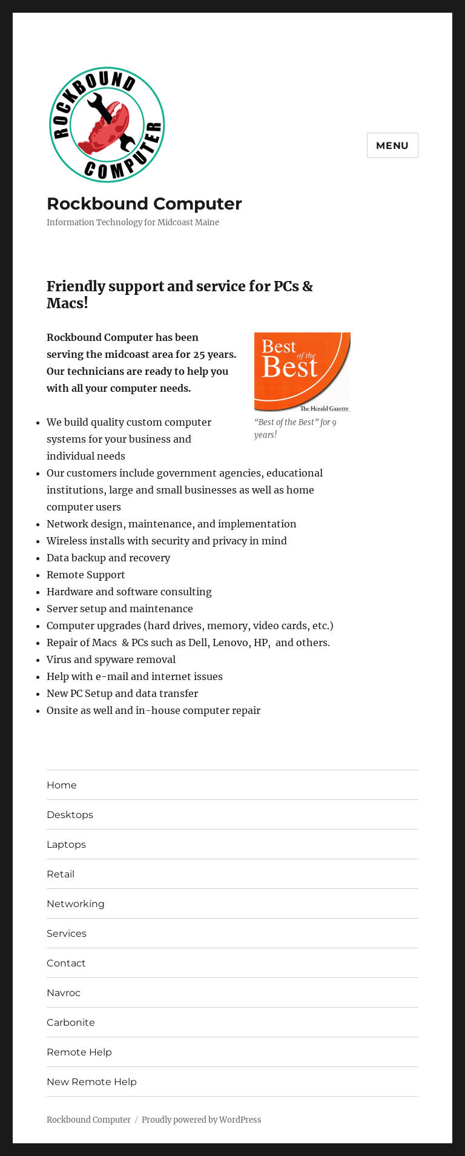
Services (67, 933)
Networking (76, 904)
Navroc (64, 993)
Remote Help (79, 1052)
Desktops (70, 815)
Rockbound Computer (144, 203)
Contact (66, 963)
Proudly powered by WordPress (202, 1120)
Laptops (66, 844)
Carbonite (71, 1022)
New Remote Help (92, 1082)
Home (62, 785)
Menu (392, 145)
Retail (60, 874)
